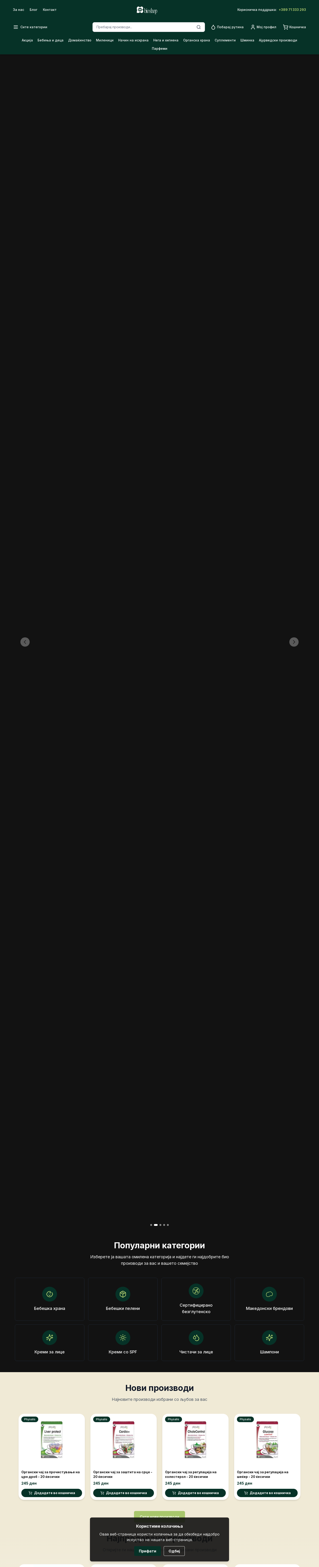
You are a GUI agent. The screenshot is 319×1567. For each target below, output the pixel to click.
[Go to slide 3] (160, 1225)
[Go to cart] (294, 27)
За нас (18, 10)
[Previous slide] (25, 642)
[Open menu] (30, 27)
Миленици (105, 40)
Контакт (50, 10)
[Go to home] (147, 10)
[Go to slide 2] (156, 1225)
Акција (27, 40)
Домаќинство (79, 40)
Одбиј (174, 1551)
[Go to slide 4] (164, 1225)
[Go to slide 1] (151, 1225)
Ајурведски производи (278, 40)
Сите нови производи (159, 1516)
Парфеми (159, 48)
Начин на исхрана (133, 40)
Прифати (147, 1551)
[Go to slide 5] (168, 1225)
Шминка (247, 40)
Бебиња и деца (51, 40)
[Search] (199, 27)
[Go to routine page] (227, 27)
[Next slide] (294, 642)
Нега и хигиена (166, 40)
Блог (33, 10)
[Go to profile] (263, 27)
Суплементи (225, 40)
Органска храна (196, 40)
